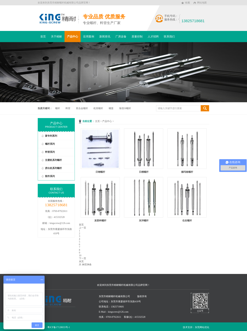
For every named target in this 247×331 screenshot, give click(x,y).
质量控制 (137, 36)
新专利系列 (51, 136)
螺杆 (57, 108)
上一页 (82, 228)
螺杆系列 (50, 144)
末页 (81, 261)
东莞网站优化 (202, 327)
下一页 (82, 258)
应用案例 (88, 36)
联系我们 (169, 36)
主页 (97, 121)
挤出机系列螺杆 (53, 168)
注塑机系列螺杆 (53, 160)
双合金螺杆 (82, 108)
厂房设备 (120, 36)
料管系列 (50, 152)
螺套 (111, 108)
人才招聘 (153, 36)
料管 (68, 108)
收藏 (187, 2)
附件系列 (50, 176)
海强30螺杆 (125, 108)
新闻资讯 (104, 36)
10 (80, 255)
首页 (43, 36)
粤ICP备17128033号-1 (58, 327)
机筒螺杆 (98, 108)
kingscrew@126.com (60, 223)
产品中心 (72, 36)
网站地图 (202, 2)
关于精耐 (56, 36)
